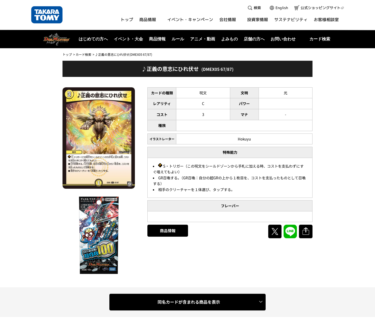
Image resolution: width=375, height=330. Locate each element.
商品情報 (168, 230)
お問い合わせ (283, 39)
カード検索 (83, 54)
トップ (67, 54)
